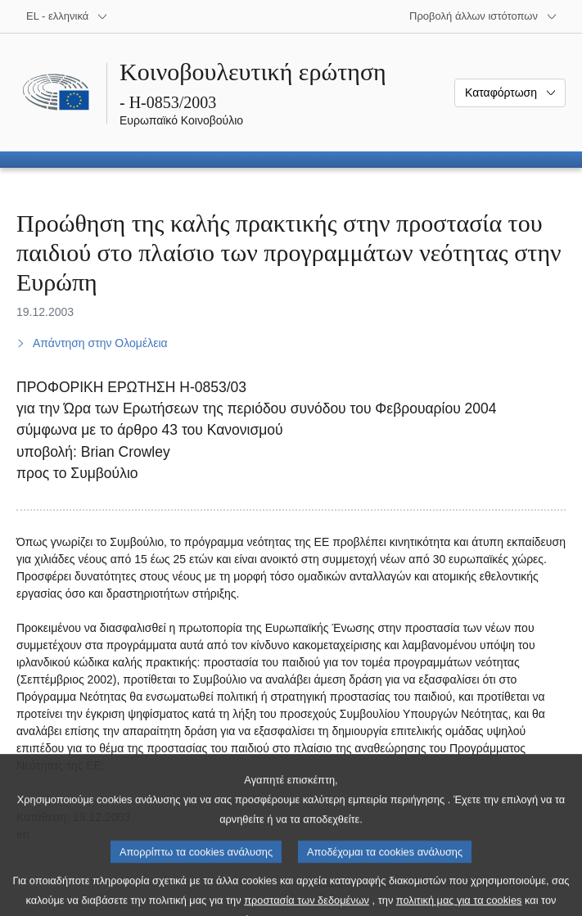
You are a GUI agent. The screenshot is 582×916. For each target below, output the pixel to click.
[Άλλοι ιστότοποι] (483, 16)
